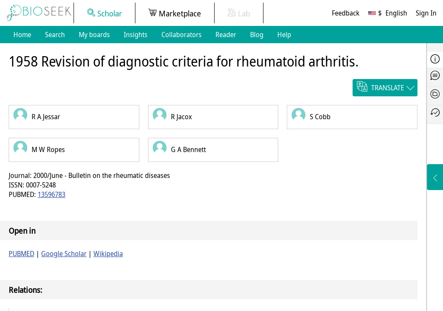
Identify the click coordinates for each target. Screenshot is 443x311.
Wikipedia (108, 253)
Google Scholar (64, 253)
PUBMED (21, 253)
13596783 (51, 194)
